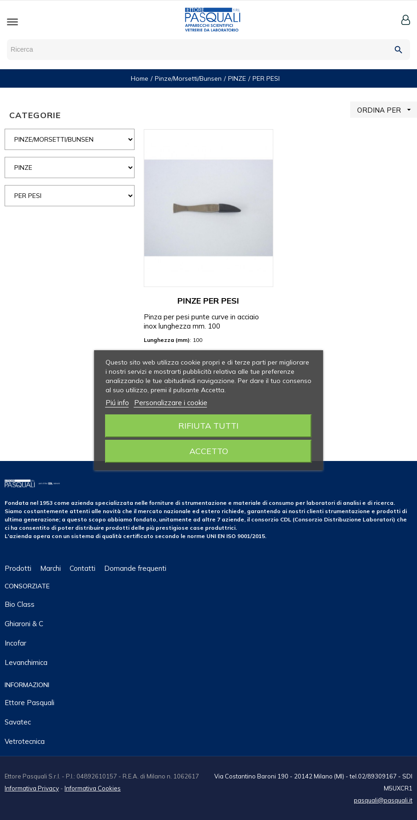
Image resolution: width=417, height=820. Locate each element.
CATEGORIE (35, 115)
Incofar (15, 643)
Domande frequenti (135, 568)
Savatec (18, 722)
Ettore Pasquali (29, 702)
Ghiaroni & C (24, 623)
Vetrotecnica (25, 741)
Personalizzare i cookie (170, 402)
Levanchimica (26, 662)
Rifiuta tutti (208, 425)
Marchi (50, 568)
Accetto (208, 451)
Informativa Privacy (32, 788)
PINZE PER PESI (208, 300)
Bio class (20, 604)
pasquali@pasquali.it (383, 800)
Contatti (82, 568)
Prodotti (18, 568)
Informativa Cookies (93, 788)
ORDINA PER (387, 110)
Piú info (117, 402)
